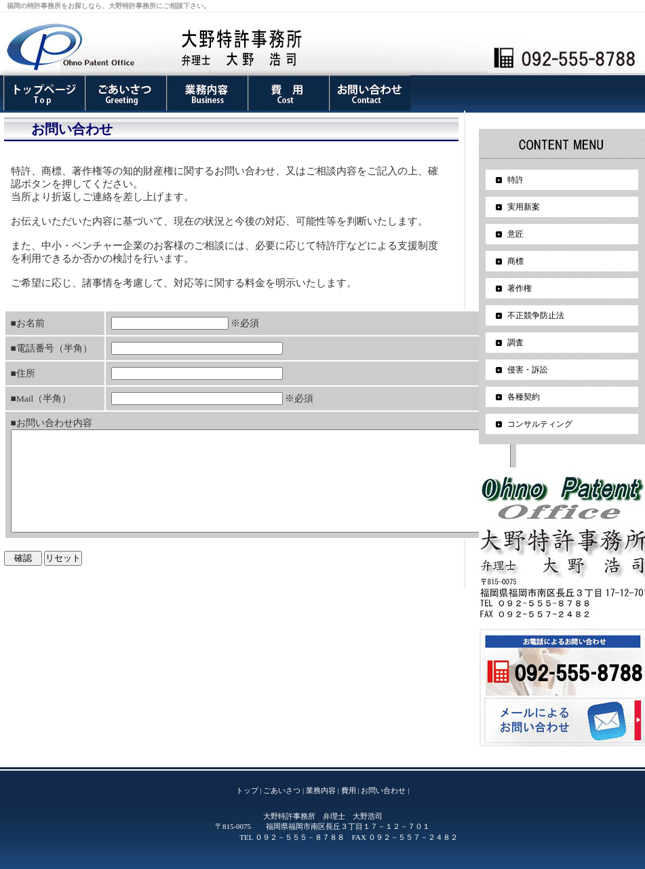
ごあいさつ (125, 93)
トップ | (249, 790)
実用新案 (523, 207)
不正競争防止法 (535, 315)
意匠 (515, 234)
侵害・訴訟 (527, 369)
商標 (515, 261)
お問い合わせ (369, 93)
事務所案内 (44, 93)
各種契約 (523, 397)
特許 (515, 180)
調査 (515, 342)
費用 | (350, 790)
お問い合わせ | (385, 790)
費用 (288, 93)
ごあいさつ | (283, 790)
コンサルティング (539, 424)
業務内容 (207, 93)
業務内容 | (322, 790)
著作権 (519, 288)
